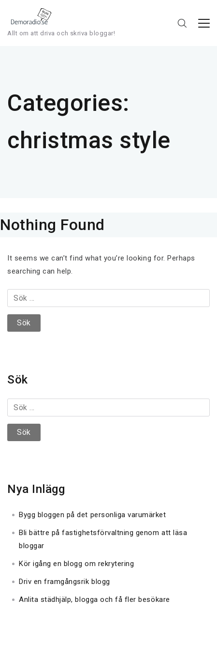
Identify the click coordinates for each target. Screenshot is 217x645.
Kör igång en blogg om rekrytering (76, 563)
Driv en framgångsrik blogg (64, 581)
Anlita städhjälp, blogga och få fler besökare (94, 599)
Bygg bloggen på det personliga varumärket (92, 514)
